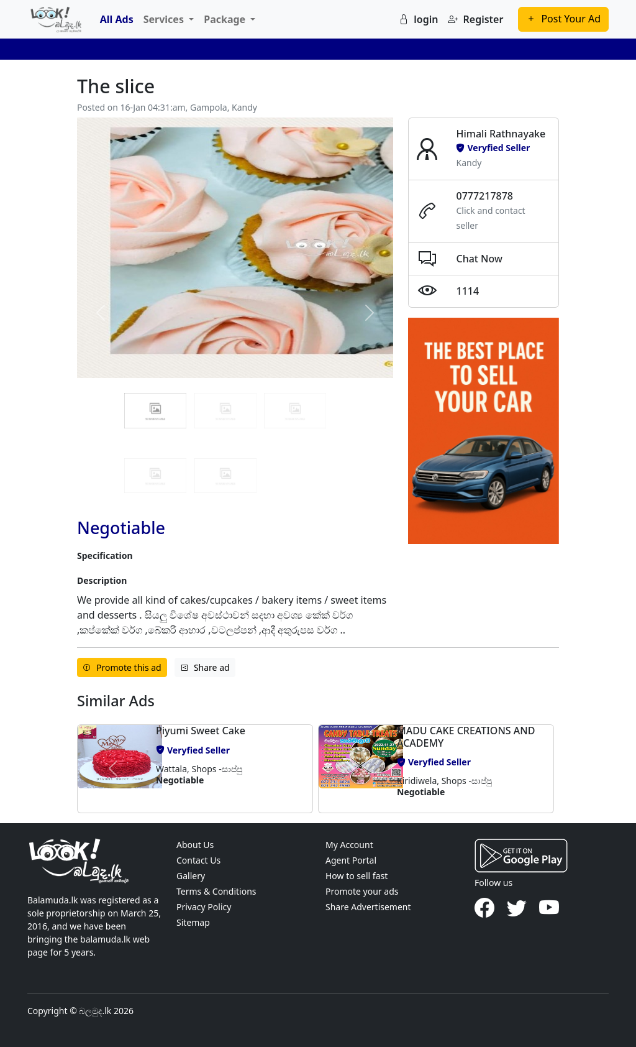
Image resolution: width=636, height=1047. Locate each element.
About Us (195, 845)
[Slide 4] (225, 475)
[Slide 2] (295, 410)
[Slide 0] (155, 410)
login (418, 19)
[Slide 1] (225, 410)
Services (164, 19)
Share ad (205, 667)
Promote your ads (361, 891)
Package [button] (226, 19)
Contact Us (198, 860)
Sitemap (193, 922)
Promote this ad (122, 667)
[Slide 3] (155, 475)
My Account (349, 845)
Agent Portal (350, 860)
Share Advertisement (368, 907)
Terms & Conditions (216, 891)
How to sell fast (356, 876)
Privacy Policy (203, 907)
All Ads (117, 19)
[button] (113, 768)
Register (475, 19)
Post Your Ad (563, 18)
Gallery (190, 876)
